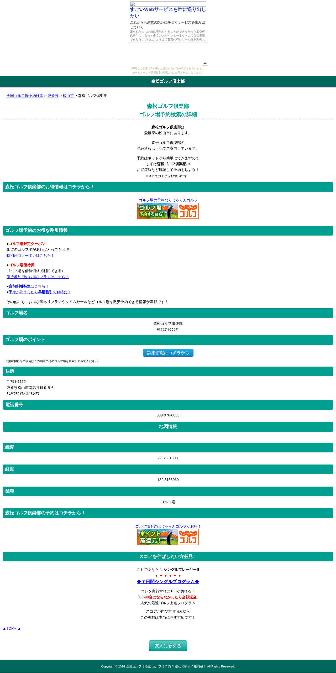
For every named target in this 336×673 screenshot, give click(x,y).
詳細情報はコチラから (168, 352)
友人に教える (168, 645)
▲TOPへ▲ (12, 628)
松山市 (68, 95)
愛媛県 (53, 95)
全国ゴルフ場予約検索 (25, 95)
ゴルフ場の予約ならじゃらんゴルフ (168, 200)
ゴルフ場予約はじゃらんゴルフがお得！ (168, 526)
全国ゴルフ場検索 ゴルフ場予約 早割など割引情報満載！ (166, 666)
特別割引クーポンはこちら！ (30, 255)
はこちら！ (29, 286)
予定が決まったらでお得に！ (40, 292)
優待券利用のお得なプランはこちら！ (38, 277)
